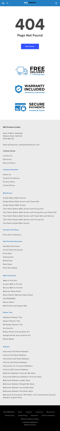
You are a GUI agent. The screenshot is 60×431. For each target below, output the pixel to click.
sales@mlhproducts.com (29, 144)
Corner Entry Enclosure (13, 250)
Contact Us (7, 155)
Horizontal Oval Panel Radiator (16, 358)
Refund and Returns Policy (30, 419)
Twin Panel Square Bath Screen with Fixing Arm (23, 219)
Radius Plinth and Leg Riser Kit (16, 331)
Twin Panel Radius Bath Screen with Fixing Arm (23, 208)
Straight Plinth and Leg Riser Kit (16, 335)
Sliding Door (8, 257)
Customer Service (9, 151)
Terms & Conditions (11, 178)
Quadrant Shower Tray (12, 317)
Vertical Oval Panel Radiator (15, 362)
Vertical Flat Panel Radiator (14, 355)
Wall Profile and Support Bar (15, 305)
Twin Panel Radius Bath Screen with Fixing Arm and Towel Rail (30, 212)
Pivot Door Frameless (12, 234)
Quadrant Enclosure (11, 246)
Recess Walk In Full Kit (13, 287)
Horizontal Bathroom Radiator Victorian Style (22, 376)
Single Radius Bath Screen (14, 198)
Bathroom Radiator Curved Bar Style (18, 387)
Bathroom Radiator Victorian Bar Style (19, 373)
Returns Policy (9, 163)
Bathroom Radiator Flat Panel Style (18, 391)
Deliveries (7, 159)
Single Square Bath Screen (14, 205)
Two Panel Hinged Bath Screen (16, 223)
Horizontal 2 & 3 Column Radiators (18, 366)
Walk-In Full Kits (10, 280)
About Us (7, 174)
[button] (3, 3)
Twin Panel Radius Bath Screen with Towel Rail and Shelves (28, 216)
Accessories (8, 328)
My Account (51, 412)
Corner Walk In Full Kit (12, 284)
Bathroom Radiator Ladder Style (16, 380)
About (20, 412)
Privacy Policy (9, 181)
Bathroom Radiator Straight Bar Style (18, 384)
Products (29, 412)
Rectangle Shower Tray (13, 324)
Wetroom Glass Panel (12, 291)
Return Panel (8, 302)
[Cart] (55, 3)
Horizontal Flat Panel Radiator (16, 351)
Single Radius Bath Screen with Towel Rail (21, 201)
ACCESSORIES (9, 298)
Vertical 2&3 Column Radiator (15, 369)
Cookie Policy (9, 185)
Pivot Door (7, 253)
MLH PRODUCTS (9, 412)
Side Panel (7, 264)
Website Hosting (30, 425)
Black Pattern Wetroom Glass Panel (18, 295)
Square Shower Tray (11, 321)
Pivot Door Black (10, 268)
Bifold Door (8, 260)
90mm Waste (8, 339)
